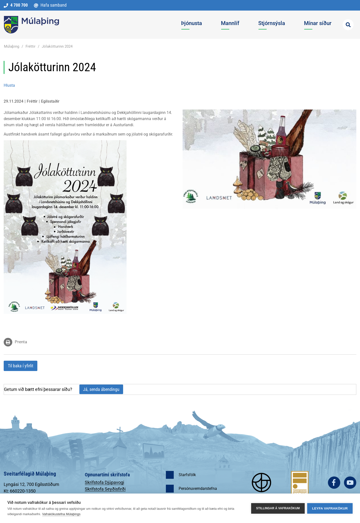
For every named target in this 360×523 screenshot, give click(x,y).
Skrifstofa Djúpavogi (104, 482)
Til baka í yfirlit (20, 365)
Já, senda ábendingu (101, 389)
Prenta (21, 341)
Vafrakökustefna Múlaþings (61, 514)
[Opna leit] (348, 24)
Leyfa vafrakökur (330, 508)
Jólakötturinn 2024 (57, 46)
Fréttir (30, 46)
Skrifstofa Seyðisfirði (105, 489)
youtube (350, 482)
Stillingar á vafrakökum (278, 508)
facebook (334, 482)
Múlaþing (11, 46)
